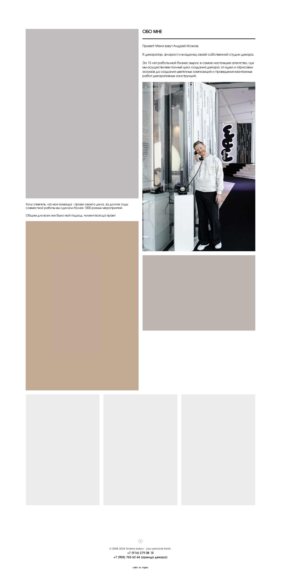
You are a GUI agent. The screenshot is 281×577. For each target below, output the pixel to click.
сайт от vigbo (140, 567)
